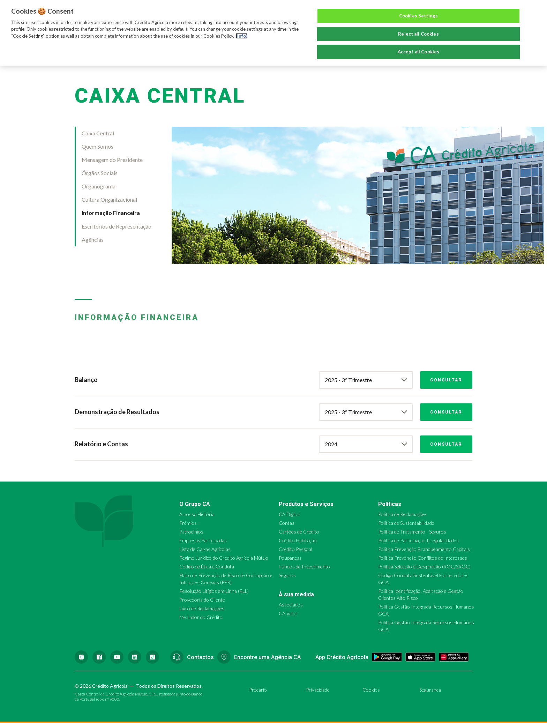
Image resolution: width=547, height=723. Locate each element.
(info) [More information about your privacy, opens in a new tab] (241, 36)
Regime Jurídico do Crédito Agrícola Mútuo (223, 558)
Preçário (258, 690)
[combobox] (366, 380)
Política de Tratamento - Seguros (412, 532)
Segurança (430, 690)
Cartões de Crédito (299, 532)
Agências (93, 239)
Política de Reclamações (402, 514)
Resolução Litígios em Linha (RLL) (214, 591)
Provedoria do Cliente (202, 600)
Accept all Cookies (418, 51)
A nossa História (197, 514)
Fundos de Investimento (304, 566)
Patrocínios (191, 532)
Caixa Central (98, 133)
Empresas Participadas (203, 540)
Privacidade (318, 690)
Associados (291, 605)
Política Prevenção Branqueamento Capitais (424, 549)
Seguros (287, 575)
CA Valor (288, 613)
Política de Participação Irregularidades (418, 540)
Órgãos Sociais (100, 173)
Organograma (98, 186)
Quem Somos (97, 146)
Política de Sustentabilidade (406, 523)
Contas (286, 523)
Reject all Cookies (418, 34)
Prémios (188, 523)
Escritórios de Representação (116, 226)
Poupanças (290, 558)
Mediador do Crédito (201, 617)
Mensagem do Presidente (112, 159)
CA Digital (289, 514)
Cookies (371, 690)
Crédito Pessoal (295, 549)
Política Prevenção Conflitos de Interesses (422, 558)
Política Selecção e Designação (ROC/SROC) (424, 566)
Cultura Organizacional (109, 199)
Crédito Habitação (298, 540)
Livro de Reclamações (201, 608)
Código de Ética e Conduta (206, 566)
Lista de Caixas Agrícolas (205, 549)
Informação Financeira (111, 212)
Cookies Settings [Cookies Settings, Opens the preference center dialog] (418, 15)
